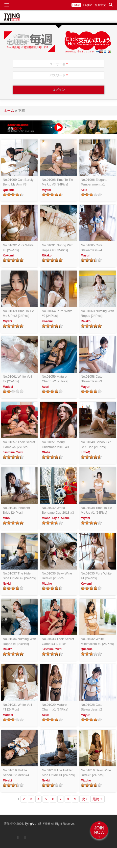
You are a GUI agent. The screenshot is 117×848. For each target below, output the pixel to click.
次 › (84, 799)
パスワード (58, 75)
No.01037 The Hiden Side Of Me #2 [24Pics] (19, 576)
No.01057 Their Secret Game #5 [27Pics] (19, 444)
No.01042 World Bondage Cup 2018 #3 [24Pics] (58, 510)
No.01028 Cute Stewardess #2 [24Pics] (91, 707)
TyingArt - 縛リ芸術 (38, 823)
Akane (65, 518)
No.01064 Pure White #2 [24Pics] (57, 313)
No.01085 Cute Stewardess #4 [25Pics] (91, 247)
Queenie (8, 190)
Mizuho (47, 583)
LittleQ (85, 452)
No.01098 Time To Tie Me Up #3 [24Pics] (57, 182)
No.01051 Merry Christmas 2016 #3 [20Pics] (55, 444)
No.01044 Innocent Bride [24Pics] (16, 510)
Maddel (8, 387)
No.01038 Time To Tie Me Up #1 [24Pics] (96, 510)
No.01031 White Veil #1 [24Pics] (17, 707)
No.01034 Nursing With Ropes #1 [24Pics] (19, 641)
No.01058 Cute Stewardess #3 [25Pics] (91, 379)
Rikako (46, 255)
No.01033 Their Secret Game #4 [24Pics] (58, 641)
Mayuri (86, 255)
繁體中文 (100, 4)
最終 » (97, 799)
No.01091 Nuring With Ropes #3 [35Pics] (57, 247)
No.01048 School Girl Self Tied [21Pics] (96, 444)
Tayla (55, 518)
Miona (46, 518)
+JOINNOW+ (99, 830)
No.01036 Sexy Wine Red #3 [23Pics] (57, 576)
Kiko (84, 190)
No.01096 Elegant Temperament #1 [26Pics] (94, 182)
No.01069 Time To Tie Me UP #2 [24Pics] (18, 313)
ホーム (9, 111)
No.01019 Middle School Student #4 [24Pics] (16, 773)
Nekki (7, 583)
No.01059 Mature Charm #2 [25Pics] (55, 379)
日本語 (76, 4)
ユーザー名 (58, 64)
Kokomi (8, 255)
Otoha (46, 452)
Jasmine (9, 452)
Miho (6, 518)
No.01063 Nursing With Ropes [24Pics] (97, 313)
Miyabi (46, 190)
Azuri (45, 387)
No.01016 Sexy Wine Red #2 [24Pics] (96, 772)
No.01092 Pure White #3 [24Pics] (18, 247)
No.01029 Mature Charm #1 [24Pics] (55, 707)
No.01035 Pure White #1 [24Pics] (96, 576)
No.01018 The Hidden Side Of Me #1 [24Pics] (58, 772)
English (87, 4)
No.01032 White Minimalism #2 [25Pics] (97, 641)
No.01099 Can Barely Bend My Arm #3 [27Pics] (18, 182)
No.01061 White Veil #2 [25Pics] (17, 379)
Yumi (19, 452)
